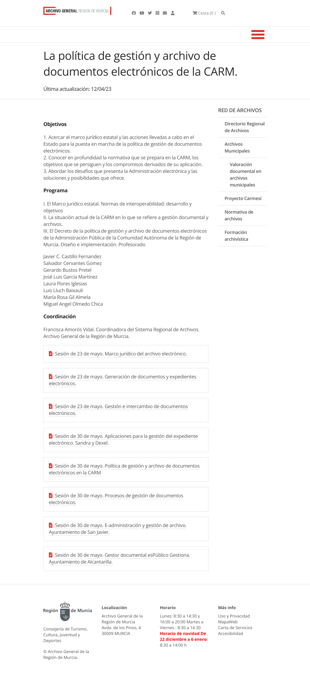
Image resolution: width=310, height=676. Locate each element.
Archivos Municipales (237, 147)
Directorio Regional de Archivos (245, 127)
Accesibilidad (230, 633)
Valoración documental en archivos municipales (245, 175)
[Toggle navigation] (266, 34)
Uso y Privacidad (234, 616)
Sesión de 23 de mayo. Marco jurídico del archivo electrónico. (121, 354)
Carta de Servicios (235, 627)
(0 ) (204, 13)
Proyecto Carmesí (243, 198)
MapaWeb (228, 622)
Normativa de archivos (239, 215)
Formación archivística (236, 235)
